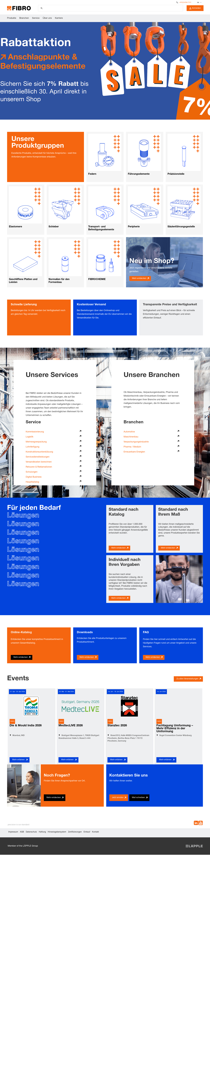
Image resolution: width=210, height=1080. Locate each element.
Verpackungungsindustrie (136, 442)
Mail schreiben (138, 798)
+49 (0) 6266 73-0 (185, 2)
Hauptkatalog (32, 482)
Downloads (31, 487)
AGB (22, 832)
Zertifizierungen (75, 832)
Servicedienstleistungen (37, 457)
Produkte (11, 18)
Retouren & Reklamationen (39, 467)
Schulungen (31, 472)
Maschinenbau (131, 437)
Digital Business (33, 477)
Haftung (42, 832)
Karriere (59, 18)
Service (36, 18)
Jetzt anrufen (117, 798)
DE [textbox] (198, 2)
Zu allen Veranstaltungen (187, 679)
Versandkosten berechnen (39, 462)
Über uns (47, 18)
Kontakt (95, 832)
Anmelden (195, 8)
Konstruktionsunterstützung (39, 452)
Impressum (13, 832)
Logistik (29, 437)
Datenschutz (31, 832)
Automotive (129, 432)
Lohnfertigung (32, 447)
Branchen (24, 18)
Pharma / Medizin (132, 447)
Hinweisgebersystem (57, 832)
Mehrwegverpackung (36, 442)
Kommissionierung (35, 432)
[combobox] (199, 2)
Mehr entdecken (139, 278)
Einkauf (87, 832)
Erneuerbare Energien (134, 452)
